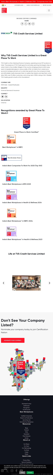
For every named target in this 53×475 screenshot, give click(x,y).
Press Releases (26, 436)
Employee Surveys (26, 403)
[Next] (49, 283)
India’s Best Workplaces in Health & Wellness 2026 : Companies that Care (26, 2)
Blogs (26, 428)
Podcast (26, 430)
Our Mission (26, 444)
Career (26, 452)
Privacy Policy (26, 460)
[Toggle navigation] (49, 10)
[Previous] (4, 283)
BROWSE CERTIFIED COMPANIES (27, 18)
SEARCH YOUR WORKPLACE (33, 5)
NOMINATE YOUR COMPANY (12, 340)
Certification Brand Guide (26, 464)
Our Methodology (26, 448)
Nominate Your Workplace (26, 422)
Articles (26, 438)
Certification (26, 405)
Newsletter (26, 434)
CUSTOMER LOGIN (18, 5)
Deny (22, 472)
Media (26, 454)
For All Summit (26, 409)
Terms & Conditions (27, 462)
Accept (30, 472)
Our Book (26, 450)
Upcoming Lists (27, 420)
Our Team (26, 446)
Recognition (26, 407)
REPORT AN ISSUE (47, 5)
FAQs (26, 432)
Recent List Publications (26, 418)
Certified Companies (26, 416)
